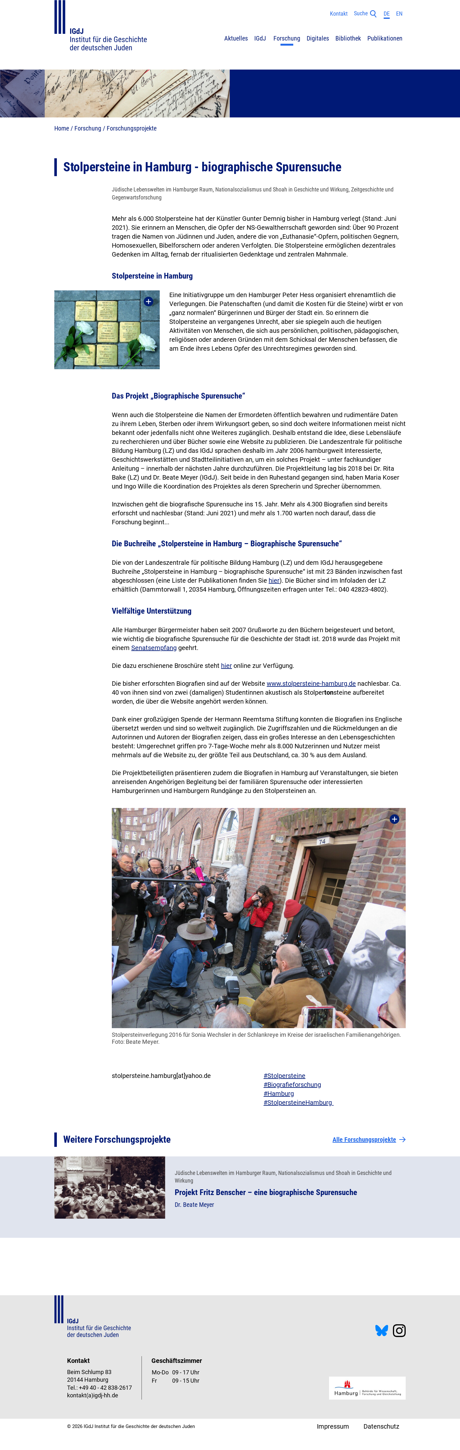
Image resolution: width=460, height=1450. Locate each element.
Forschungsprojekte (132, 128)
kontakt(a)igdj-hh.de (92, 1395)
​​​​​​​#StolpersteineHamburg (299, 1102)
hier (274, 580)
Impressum (333, 1426)
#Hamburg (279, 1093)
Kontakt (339, 14)
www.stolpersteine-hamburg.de (311, 683)
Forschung (87, 128)
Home (61, 128)
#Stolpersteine (284, 1076)
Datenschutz (381, 1426)
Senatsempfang (154, 648)
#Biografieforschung (292, 1084)
